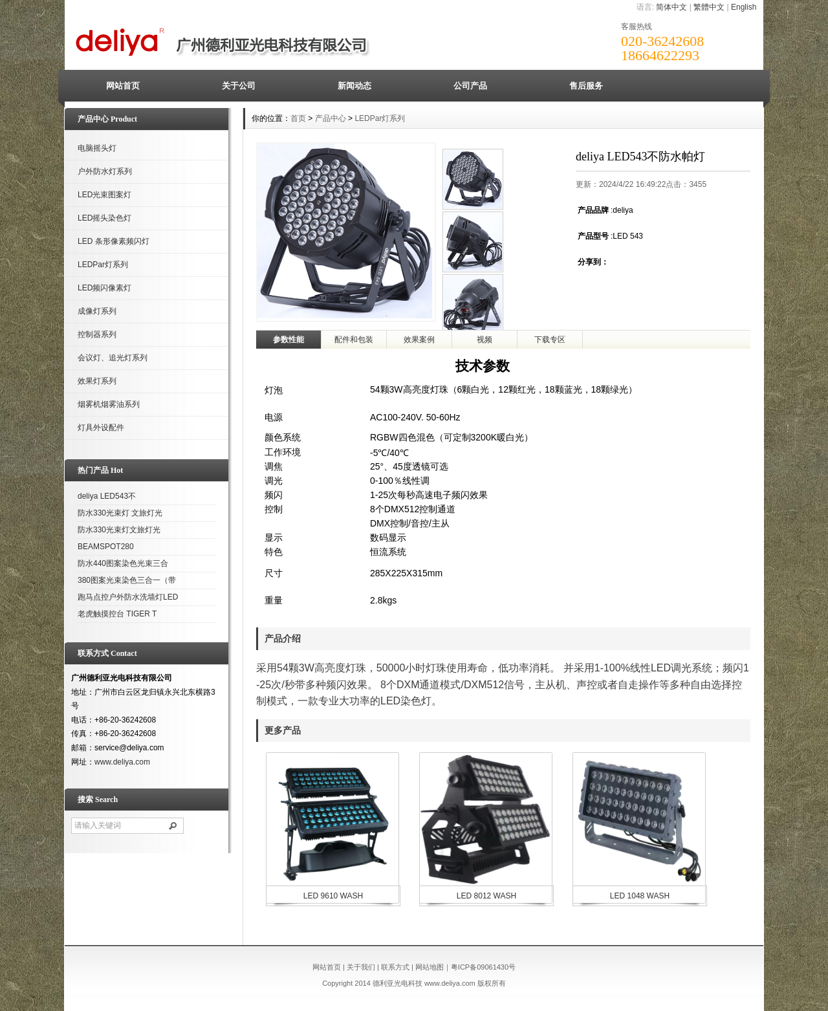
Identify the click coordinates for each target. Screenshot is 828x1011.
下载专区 (549, 339)
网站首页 (123, 86)
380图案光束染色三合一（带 (127, 580)
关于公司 (239, 86)
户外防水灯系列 (105, 171)
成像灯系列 (97, 311)
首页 (298, 118)
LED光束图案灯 (104, 194)
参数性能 (288, 339)
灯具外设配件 (101, 427)
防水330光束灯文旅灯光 (119, 529)
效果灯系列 (97, 381)
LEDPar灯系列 (103, 264)
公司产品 (470, 86)
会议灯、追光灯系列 (112, 357)
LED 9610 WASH (333, 895)
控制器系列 (97, 334)
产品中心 (330, 118)
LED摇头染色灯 (104, 218)
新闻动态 (354, 86)
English (743, 7)
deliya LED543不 (107, 496)
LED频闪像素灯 (104, 287)
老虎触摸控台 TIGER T (117, 613)
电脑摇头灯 (97, 148)
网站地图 (429, 967)
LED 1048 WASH (640, 895)
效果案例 (419, 339)
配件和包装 (353, 339)
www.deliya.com (122, 761)
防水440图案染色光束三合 (123, 563)
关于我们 (361, 967)
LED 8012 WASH (486, 895)
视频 (484, 339)
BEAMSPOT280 (106, 546)
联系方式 (395, 967)
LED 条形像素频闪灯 (113, 241)
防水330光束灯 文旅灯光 (120, 512)
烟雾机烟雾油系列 (109, 404)
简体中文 (671, 7)
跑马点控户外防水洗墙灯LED (128, 597)
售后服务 (586, 86)
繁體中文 (708, 7)
